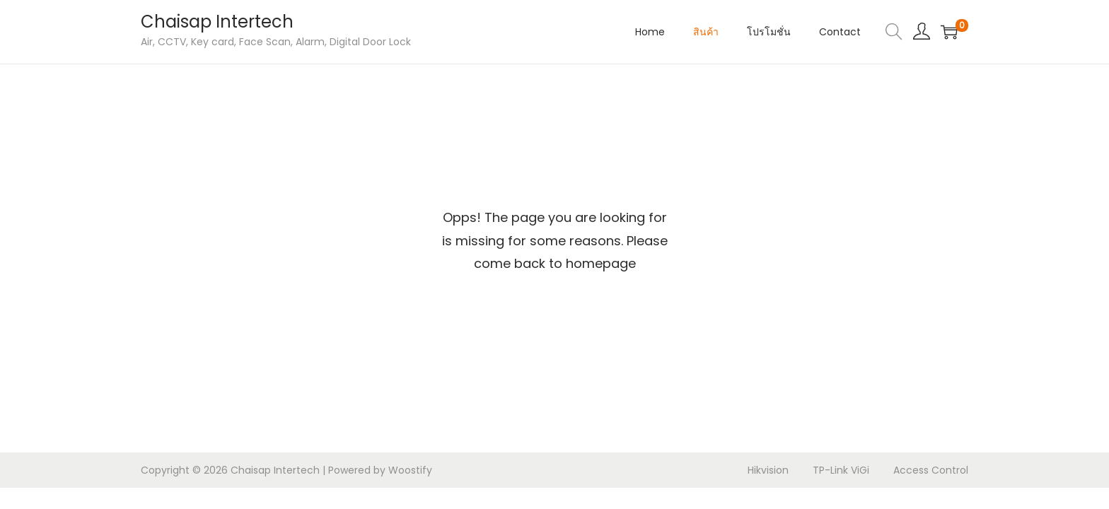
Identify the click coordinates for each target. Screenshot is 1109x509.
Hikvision (768, 470)
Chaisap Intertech (217, 21)
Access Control (930, 470)
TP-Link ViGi (841, 470)
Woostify (410, 470)
